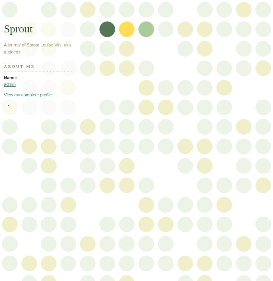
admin (10, 84)
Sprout (18, 29)
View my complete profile (28, 94)
